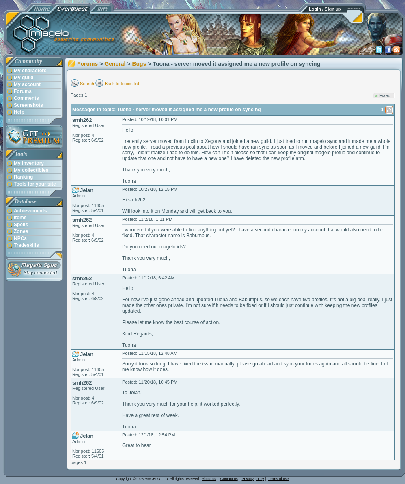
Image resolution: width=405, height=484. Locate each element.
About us (209, 479)
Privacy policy (253, 479)
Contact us (229, 479)
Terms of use (278, 479)
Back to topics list (122, 83)
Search (87, 83)
